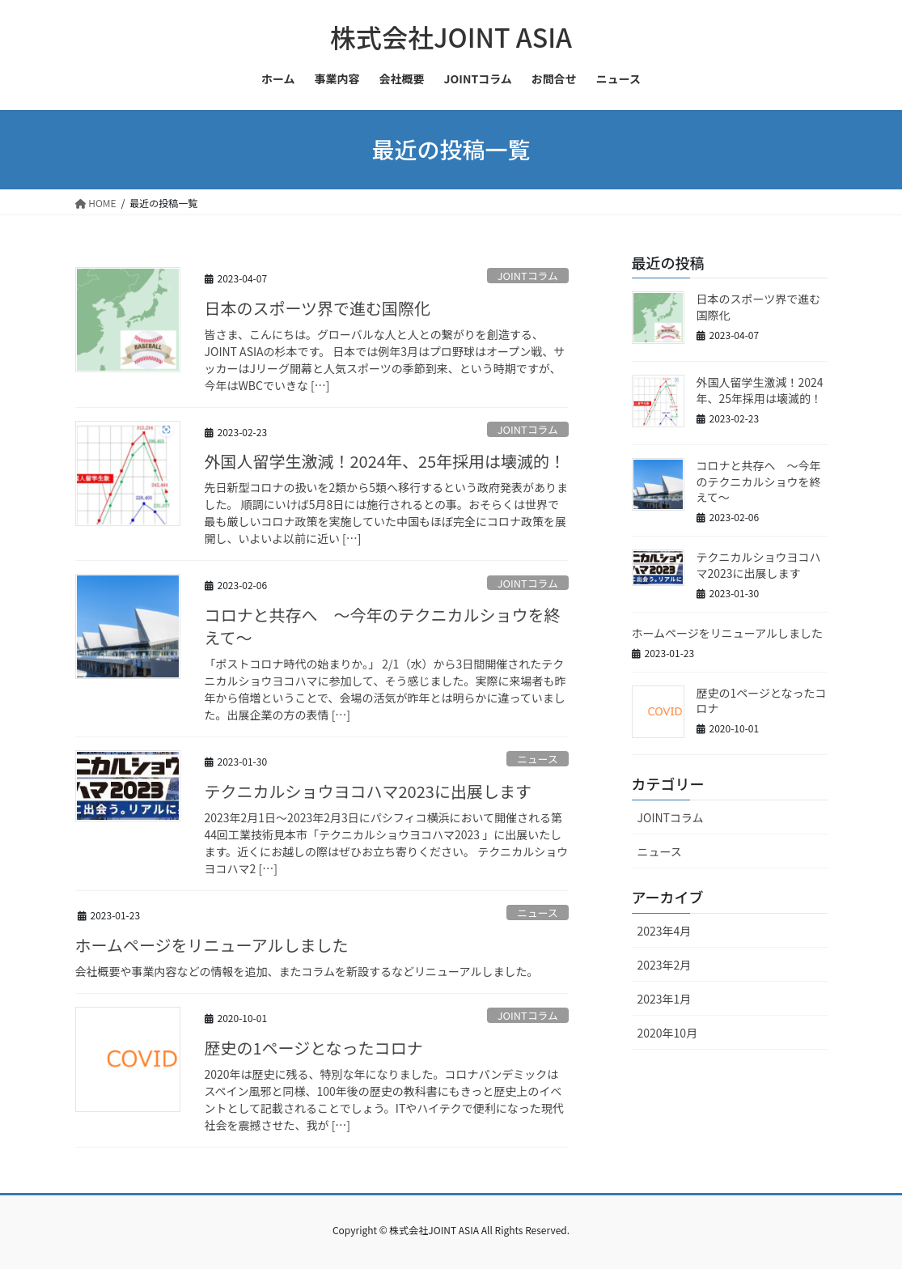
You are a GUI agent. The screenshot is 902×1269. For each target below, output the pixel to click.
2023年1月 (664, 999)
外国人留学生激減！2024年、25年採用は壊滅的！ (385, 461)
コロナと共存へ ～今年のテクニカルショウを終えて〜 (383, 626)
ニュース (537, 758)
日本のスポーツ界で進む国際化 (318, 308)
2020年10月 (667, 1033)
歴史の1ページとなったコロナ (314, 1047)
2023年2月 (664, 965)
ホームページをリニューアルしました (212, 945)
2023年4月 (664, 931)
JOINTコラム (528, 275)
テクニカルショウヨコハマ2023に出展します (368, 791)
